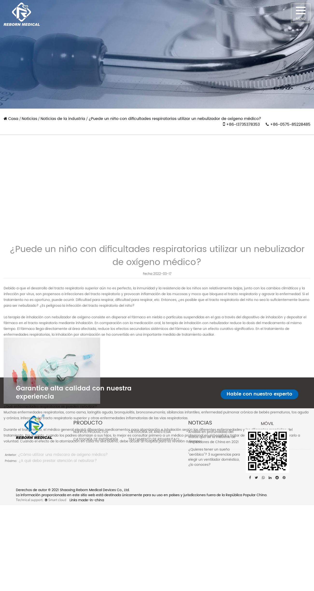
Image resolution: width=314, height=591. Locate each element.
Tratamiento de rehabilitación (156, 439)
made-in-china (91, 500)
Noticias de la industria (63, 119)
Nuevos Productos (90, 432)
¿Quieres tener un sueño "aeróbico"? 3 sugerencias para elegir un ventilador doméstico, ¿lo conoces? (214, 457)
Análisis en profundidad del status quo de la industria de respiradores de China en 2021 (213, 437)
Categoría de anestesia (149, 432)
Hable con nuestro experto (259, 394)
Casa (13, 119)
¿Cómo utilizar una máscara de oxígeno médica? (63, 522)
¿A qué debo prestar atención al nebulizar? (58, 528)
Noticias (29, 119)
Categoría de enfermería (95, 439)
